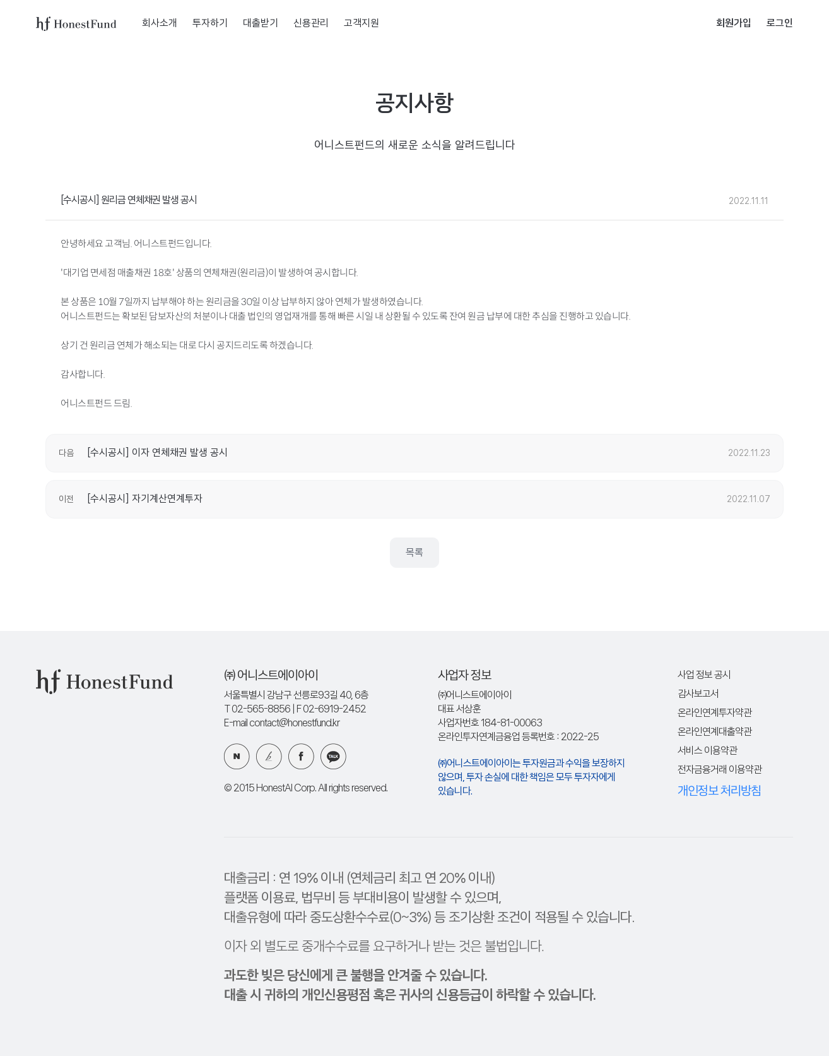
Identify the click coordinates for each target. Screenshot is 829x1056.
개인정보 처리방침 (719, 791)
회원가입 (733, 24)
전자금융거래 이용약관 (719, 770)
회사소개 (159, 24)
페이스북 (301, 756)
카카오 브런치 (269, 756)
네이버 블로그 (237, 756)
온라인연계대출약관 (714, 732)
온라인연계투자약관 (714, 713)
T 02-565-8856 (257, 710)
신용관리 (311, 24)
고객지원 (361, 24)
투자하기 (210, 24)
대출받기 (260, 24)
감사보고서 (698, 694)
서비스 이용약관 (707, 751)
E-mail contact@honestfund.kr (281, 723)
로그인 (780, 24)
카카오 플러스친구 (333, 756)
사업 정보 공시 (704, 675)
